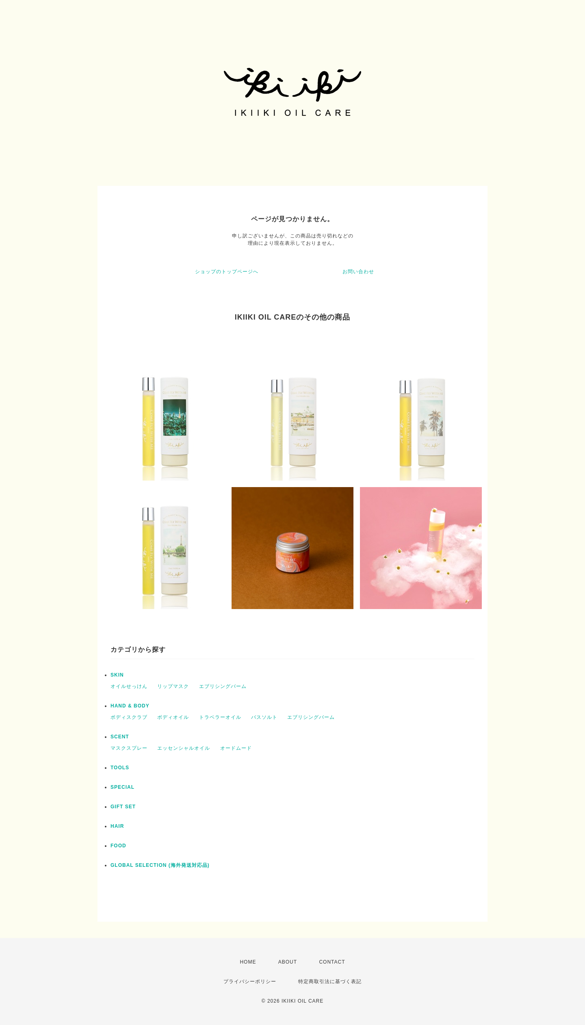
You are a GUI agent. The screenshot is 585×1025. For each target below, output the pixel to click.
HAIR (117, 826)
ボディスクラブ (128, 717)
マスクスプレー (128, 748)
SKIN (117, 675)
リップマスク (173, 686)
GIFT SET (123, 807)
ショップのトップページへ (226, 271)
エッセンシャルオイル (183, 748)
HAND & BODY (132, 706)
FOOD (118, 846)
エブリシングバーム (223, 686)
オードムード (236, 748)
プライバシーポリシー (249, 981)
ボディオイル (173, 717)
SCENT (119, 737)
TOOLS (119, 767)
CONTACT (332, 962)
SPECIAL (122, 787)
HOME (248, 962)
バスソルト (264, 717)
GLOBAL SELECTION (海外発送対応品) (160, 865)
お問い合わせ (358, 271)
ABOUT (287, 962)
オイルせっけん (128, 686)
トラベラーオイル (220, 717)
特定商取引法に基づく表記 (330, 981)
